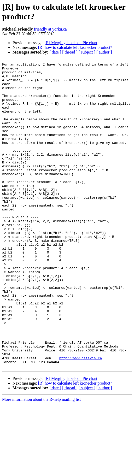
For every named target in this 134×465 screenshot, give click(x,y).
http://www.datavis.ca (80, 417)
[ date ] (55, 52)
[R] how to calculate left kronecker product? (75, 47)
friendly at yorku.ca (50, 29)
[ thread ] (70, 52)
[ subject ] (87, 52)
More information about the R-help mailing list (41, 460)
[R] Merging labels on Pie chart (71, 42)
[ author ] (104, 52)
